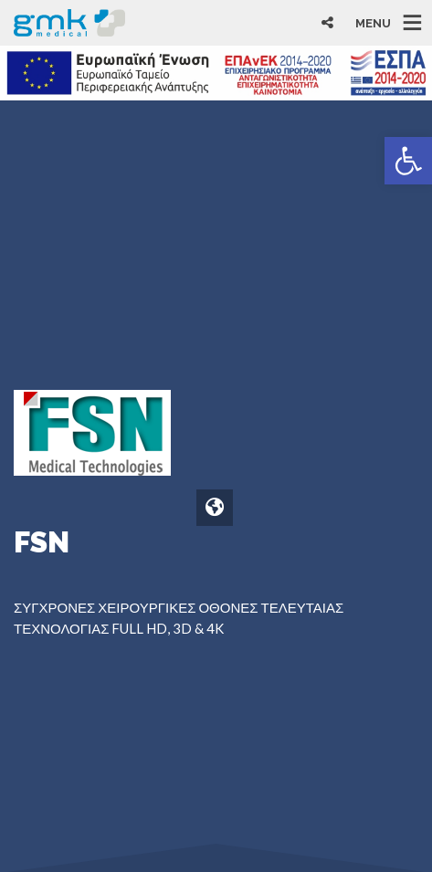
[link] (408, 160)
